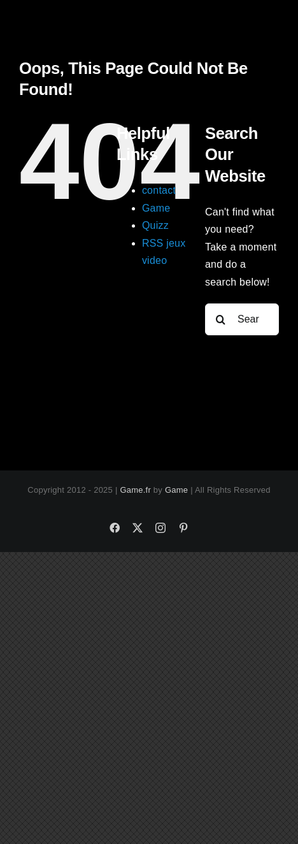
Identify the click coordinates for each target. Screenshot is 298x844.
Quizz (155, 225)
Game (156, 208)
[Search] (221, 319)
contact (159, 190)
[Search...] (242, 319)
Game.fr (135, 490)
